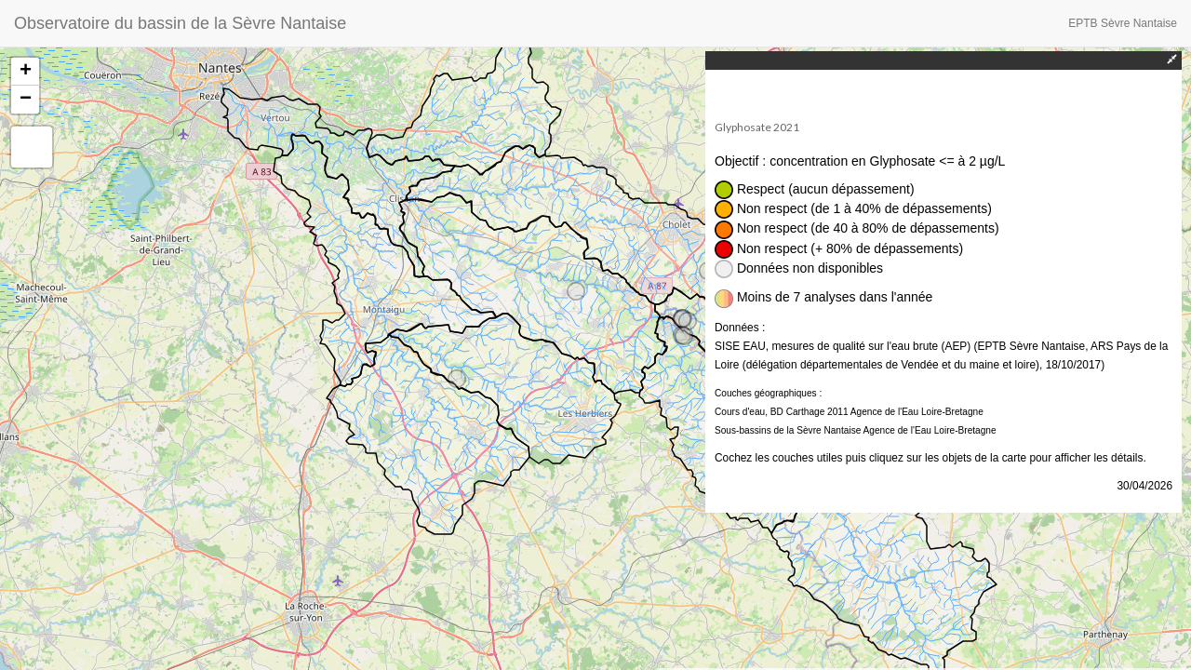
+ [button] (26, 72)
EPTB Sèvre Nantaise (1122, 23)
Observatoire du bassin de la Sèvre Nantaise (180, 23)
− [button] (26, 100)
